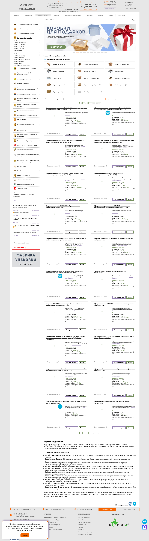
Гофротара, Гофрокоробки (58, 56)
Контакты (121, 15)
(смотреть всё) (25, 201)
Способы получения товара (72, 15)
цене (65, 99)
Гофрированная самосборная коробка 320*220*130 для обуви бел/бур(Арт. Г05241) (112, 402)
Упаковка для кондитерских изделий (55, 517)
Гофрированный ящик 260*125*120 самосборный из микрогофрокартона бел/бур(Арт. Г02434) (114, 369)
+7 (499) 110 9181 (89, 4)
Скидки (56, 15)
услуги (131, 99)
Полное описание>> (130, 113)
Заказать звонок (88, 9)
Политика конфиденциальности (88, 532)
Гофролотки (17, 52)
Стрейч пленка (48, 527)
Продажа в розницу (72, 9)
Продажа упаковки (84, 517)
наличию (71, 99)
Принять (25, 535)
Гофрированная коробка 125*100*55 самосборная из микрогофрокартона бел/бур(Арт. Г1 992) (108, 173)
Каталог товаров (43, 15)
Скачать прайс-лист (21, 243)
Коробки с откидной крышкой (22, 59)
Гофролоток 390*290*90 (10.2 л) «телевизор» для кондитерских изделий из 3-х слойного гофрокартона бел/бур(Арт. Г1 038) (114, 141)
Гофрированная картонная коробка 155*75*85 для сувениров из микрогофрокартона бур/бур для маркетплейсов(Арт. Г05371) (112, 206)
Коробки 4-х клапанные (20, 54)
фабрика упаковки (27, 7)
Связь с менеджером (109, 8)
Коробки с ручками (19, 61)
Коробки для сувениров (20, 55)
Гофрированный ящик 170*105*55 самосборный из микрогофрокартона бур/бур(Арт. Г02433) (114, 304)
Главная (16, 15)
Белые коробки (18, 50)
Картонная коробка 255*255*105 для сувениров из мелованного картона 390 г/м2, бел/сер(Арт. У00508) (114, 337)
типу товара (59, 99)
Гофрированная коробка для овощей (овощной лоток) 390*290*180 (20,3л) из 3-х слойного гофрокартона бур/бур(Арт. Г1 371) (112, 108)
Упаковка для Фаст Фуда (51, 520)
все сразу (98, 103)
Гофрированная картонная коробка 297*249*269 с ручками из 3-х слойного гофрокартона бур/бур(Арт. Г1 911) (64, 173)
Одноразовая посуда (50, 522)
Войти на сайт (128, 5)
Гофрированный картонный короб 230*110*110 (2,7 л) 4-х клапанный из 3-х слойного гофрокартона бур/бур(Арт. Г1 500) (66, 369)
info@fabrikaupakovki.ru (55, 7)
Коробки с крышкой (19, 57)
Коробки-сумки (18, 63)
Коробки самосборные (20, 42)
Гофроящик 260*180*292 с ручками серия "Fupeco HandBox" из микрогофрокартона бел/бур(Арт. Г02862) (64, 304)
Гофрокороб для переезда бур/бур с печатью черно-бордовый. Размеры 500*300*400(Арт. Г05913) (66, 402)
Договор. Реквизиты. (84, 522)
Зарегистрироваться (129, 4)
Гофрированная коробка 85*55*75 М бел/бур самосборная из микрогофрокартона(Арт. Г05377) (63, 206)
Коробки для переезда (19, 44)
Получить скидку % (53, 133)
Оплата (100, 15)
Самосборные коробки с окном (22, 65)
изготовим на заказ (123, 99)
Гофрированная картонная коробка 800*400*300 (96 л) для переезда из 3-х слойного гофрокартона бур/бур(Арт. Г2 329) (66, 108)
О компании (28, 15)
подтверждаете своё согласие (33, 526)
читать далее (35, 210)
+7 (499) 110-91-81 (84, 509)
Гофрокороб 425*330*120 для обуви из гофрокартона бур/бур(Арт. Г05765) (110, 271)
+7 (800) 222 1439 (89, 6)
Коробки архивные (19, 41)
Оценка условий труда (85, 534)
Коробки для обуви (19, 46)
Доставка (89, 15)
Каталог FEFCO (83, 524)
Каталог (26, 20)
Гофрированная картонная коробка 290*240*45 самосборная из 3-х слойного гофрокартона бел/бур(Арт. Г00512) (65, 141)
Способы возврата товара (86, 520)
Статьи (110, 15)
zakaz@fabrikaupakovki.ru (56, 5)
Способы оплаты (116, 514)
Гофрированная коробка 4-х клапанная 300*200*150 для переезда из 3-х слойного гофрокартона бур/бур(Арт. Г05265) (66, 239)
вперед (93, 103)
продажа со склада (111, 99)
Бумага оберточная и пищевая (53, 529)
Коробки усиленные (19, 48)
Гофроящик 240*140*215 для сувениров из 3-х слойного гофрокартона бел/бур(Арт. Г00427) (113, 239)
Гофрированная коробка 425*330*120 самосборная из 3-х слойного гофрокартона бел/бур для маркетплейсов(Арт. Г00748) (64, 271)
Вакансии (81, 529)
